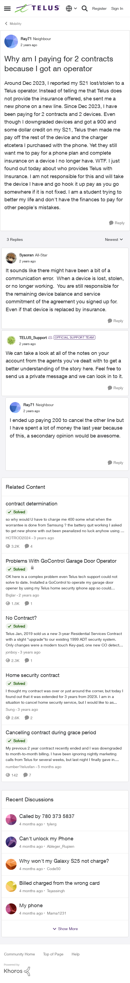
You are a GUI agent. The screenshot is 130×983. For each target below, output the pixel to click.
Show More (65, 928)
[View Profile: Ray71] (11, 41)
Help (76, 954)
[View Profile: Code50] (11, 864)
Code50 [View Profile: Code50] (54, 868)
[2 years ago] (28, 595)
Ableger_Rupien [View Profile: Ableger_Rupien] (60, 846)
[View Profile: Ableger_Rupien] (11, 842)
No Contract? (21, 618)
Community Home (19, 954)
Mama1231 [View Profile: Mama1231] (56, 913)
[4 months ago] (31, 824)
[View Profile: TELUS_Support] (11, 340)
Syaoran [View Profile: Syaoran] (26, 255)
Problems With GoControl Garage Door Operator (61, 561)
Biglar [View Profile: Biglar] (11, 594)
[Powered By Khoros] (65, 970)
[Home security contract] (65, 696)
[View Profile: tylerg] (11, 819)
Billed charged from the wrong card (59, 883)
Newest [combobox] (114, 239)
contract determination (32, 504)
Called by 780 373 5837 (47, 816)
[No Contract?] (65, 639)
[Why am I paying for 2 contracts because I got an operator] (27, 261)
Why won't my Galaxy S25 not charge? (64, 861)
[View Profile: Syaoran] (11, 258)
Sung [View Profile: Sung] (10, 709)
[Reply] (117, 223)
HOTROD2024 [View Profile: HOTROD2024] (18, 537)
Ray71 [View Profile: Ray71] (26, 38)
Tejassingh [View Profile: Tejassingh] (56, 890)
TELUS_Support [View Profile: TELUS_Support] (33, 337)
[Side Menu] (7, 8)
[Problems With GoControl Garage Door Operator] (65, 582)
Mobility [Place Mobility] (12, 23)
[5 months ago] (48, 766)
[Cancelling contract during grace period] (65, 753)
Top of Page (53, 954)
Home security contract (32, 675)
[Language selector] (72, 8)
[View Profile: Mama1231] (11, 908)
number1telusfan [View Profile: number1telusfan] (20, 766)
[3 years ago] (43, 538)
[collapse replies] (65, 250)
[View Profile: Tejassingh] (11, 886)
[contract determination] (65, 525)
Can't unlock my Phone (46, 838)
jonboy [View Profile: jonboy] (11, 652)
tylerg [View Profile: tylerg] (51, 824)
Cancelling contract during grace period (51, 732)
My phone (31, 905)
